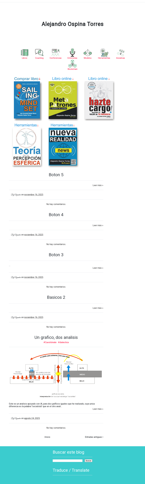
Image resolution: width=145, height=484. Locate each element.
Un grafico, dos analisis (56, 337)
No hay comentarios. (56, 204)
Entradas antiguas (93, 437)
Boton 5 (56, 174)
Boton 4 (56, 214)
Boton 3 (56, 254)
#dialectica (63, 342)
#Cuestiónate (50, 342)
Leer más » (98, 185)
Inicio (47, 437)
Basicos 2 (56, 297)
